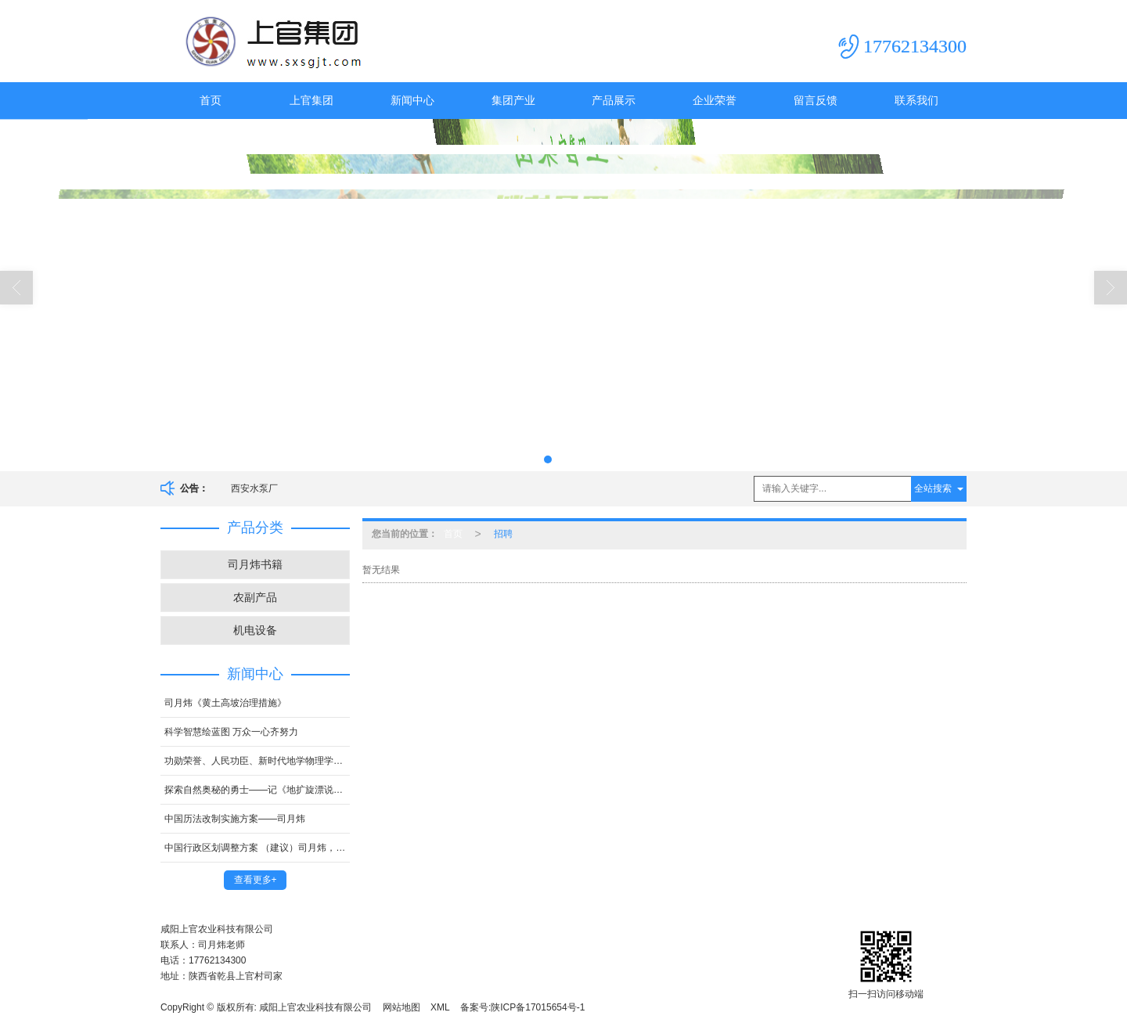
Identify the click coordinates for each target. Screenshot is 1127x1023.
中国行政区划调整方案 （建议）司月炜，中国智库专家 (257, 847)
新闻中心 (412, 100)
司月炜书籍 (255, 564)
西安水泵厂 (254, 488)
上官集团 (311, 100)
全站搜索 (933, 488)
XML (440, 1007)
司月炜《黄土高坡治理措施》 (225, 702)
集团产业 (513, 100)
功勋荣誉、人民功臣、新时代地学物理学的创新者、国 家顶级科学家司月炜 (257, 760)
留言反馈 (815, 100)
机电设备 (255, 630)
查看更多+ (255, 879)
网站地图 (401, 1007)
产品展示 (614, 100)
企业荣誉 (714, 100)
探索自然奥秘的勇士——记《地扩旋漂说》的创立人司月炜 (257, 789)
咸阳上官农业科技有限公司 (315, 1007)
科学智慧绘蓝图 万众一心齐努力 (231, 731)
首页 (210, 100)
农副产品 (255, 597)
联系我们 (916, 100)
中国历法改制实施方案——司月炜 (234, 818)
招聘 (503, 533)
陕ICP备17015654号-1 (538, 1007)
